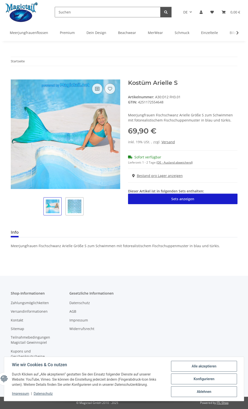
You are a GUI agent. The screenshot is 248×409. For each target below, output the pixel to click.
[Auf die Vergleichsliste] (97, 88)
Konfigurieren (204, 379)
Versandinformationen (29, 311)
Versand (168, 142)
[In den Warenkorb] (15, 76)
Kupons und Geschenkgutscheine (28, 354)
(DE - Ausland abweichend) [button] (174, 162)
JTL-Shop (222, 403)
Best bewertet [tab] (40, 232)
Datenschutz (43, 394)
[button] (201, 12)
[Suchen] (108, 12)
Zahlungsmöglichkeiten (30, 302)
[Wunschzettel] (212, 12)
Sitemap (17, 328)
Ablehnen (204, 392)
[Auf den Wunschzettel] (110, 88)
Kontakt (17, 320)
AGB (72, 311)
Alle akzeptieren (204, 366)
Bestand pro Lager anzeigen (157, 175)
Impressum (20, 394)
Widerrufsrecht (81, 328)
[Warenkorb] (231, 12)
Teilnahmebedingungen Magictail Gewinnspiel (30, 340)
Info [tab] (15, 232)
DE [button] (185, 12)
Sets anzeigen (182, 199)
